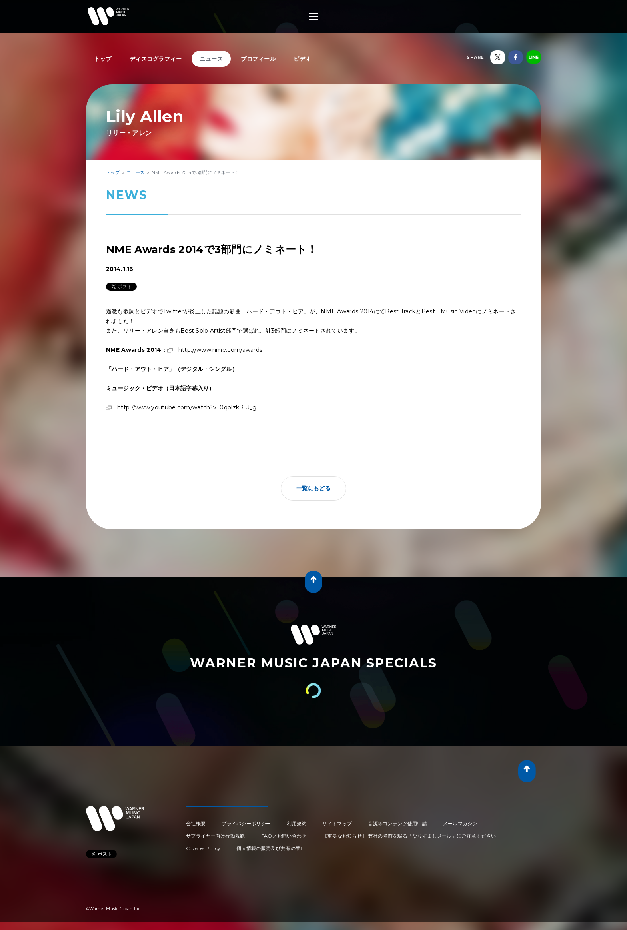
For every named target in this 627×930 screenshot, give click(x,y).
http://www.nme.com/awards (220, 349)
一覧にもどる (313, 488)
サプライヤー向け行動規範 (215, 836)
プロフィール (258, 58)
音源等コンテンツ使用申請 (397, 823)
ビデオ (302, 58)
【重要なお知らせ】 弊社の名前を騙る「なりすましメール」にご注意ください (409, 836)
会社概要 (196, 823)
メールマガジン (460, 823)
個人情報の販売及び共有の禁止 (270, 848)
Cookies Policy (203, 848)
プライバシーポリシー (246, 823)
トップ (103, 58)
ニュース (211, 58)
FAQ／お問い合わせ (284, 836)
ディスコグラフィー (156, 58)
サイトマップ (337, 823)
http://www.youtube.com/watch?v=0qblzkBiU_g (187, 407)
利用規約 (296, 823)
